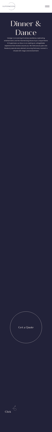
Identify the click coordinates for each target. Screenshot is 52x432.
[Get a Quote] (26, 327)
